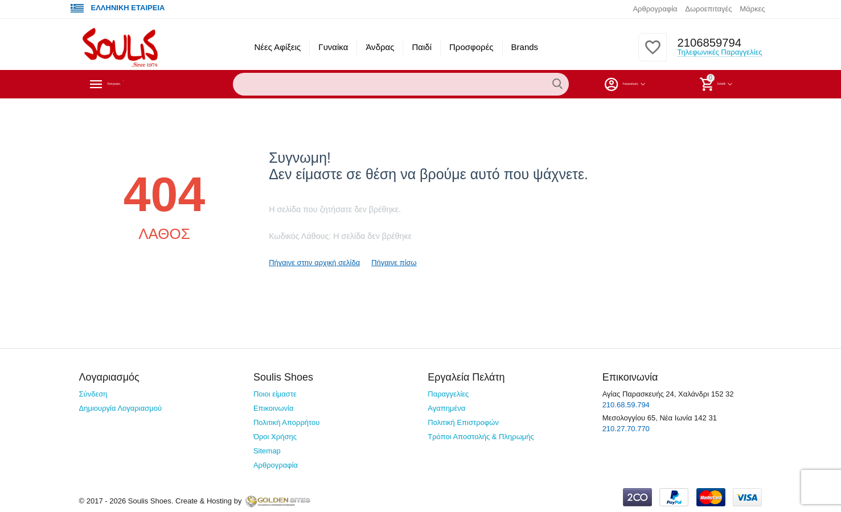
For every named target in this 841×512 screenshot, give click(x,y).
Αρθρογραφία (655, 9)
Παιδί (422, 47)
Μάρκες (752, 9)
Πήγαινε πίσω (394, 262)
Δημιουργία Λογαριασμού (120, 408)
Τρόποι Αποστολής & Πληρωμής (481, 436)
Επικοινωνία (273, 408)
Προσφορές (471, 47)
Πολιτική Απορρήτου (286, 422)
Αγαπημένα (446, 408)
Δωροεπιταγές (708, 9)
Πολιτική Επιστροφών (463, 422)
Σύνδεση (93, 394)
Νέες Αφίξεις (277, 47)
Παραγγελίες (448, 394)
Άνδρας (380, 47)
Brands (525, 47)
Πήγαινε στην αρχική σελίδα (314, 262)
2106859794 (706, 42)
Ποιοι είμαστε (275, 394)
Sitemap (267, 451)
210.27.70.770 (626, 428)
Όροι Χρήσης (275, 436)
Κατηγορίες (133, 84)
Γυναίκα (333, 47)
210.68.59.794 (626, 404)
